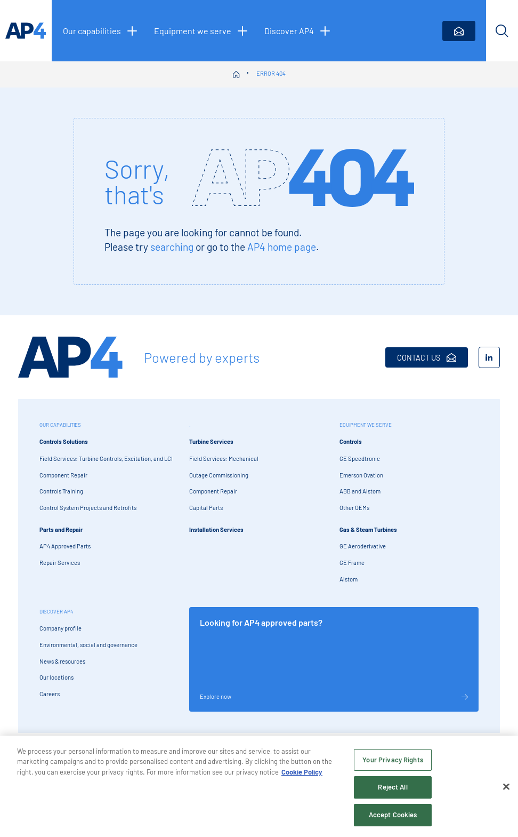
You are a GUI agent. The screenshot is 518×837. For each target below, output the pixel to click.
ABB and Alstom (360, 491)
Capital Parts (206, 507)
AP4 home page (281, 247)
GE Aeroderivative (362, 546)
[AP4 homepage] (26, 30)
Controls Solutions (63, 441)
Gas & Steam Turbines (368, 529)
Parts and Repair (61, 529)
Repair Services (59, 562)
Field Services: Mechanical (223, 458)
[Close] (506, 790)
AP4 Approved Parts (65, 546)
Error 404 (271, 73)
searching (171, 247)
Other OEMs (354, 507)
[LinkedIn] (489, 357)
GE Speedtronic (359, 458)
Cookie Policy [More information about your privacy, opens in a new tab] (301, 775)
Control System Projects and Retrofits (87, 507)
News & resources (62, 661)
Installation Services (216, 529)
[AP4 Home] (70, 357)
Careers (49, 693)
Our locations (56, 677)
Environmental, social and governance (88, 644)
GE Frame (352, 562)
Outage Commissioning (218, 475)
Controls (350, 441)
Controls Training (61, 491)
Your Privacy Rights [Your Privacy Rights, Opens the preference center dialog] (392, 763)
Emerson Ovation (361, 475)
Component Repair (63, 475)
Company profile (60, 628)
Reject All (392, 790)
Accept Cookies (393, 818)
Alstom (348, 579)
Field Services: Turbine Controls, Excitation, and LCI (106, 458)
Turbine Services (211, 441)
